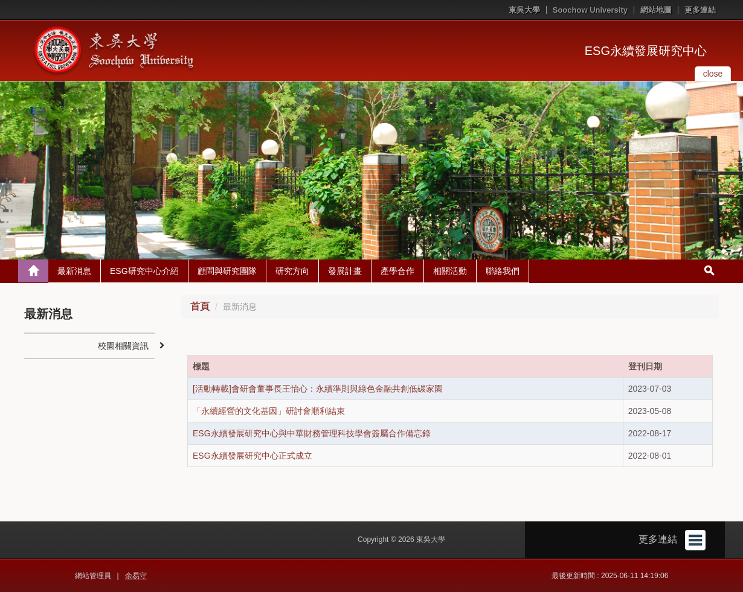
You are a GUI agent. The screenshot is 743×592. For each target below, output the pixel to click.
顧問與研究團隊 (227, 271)
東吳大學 (524, 10)
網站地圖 (656, 10)
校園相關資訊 (123, 346)
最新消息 (74, 271)
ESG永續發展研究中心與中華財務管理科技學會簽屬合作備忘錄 (312, 433)
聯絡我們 (502, 271)
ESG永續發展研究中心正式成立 (252, 455)
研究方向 (292, 271)
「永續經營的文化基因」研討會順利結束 (269, 411)
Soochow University (590, 10)
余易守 (136, 575)
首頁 (200, 306)
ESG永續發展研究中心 (646, 50)
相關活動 (450, 271)
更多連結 (700, 10)
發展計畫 (345, 271)
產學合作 (397, 271)
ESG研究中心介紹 (144, 271)
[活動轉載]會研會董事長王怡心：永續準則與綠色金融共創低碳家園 (318, 388)
